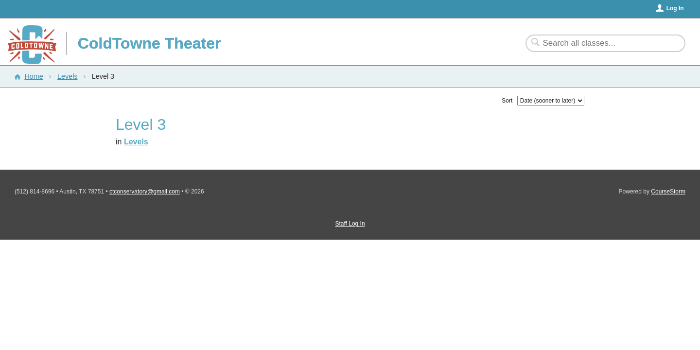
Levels (67, 76)
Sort (507, 100)
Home (33, 76)
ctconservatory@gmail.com (144, 191)
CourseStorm (668, 191)
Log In (675, 8)
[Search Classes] (599, 43)
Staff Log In (350, 223)
